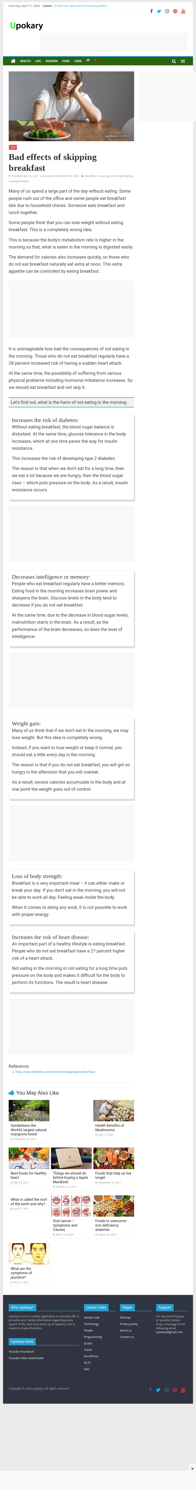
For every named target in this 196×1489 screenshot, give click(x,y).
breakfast (90, 176)
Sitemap (125, 1317)
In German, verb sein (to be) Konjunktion (80, 6)
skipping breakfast (19, 181)
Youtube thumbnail (21, 1351)
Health (25, 61)
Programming (93, 1337)
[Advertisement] (114, 42)
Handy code (91, 1317)
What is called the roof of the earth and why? (29, 1201)
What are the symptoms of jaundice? (21, 1273)
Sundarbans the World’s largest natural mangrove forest (29, 1129)
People (88, 1330)
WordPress (91, 1356)
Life (38, 61)
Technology (91, 1324)
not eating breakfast (121, 176)
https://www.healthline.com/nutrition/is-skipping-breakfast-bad (55, 1071)
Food (66, 61)
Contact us (127, 1337)
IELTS (87, 1363)
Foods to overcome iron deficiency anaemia (110, 1225)
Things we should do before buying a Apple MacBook (70, 1177)
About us (126, 1330)
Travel (88, 1350)
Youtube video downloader (26, 1358)
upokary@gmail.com (169, 1332)
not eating (102, 176)
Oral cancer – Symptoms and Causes (65, 1225)
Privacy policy (129, 1324)
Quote (88, 1343)
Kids (86, 1369)
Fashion (51, 61)
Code (78, 61)
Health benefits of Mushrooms (109, 1127)
